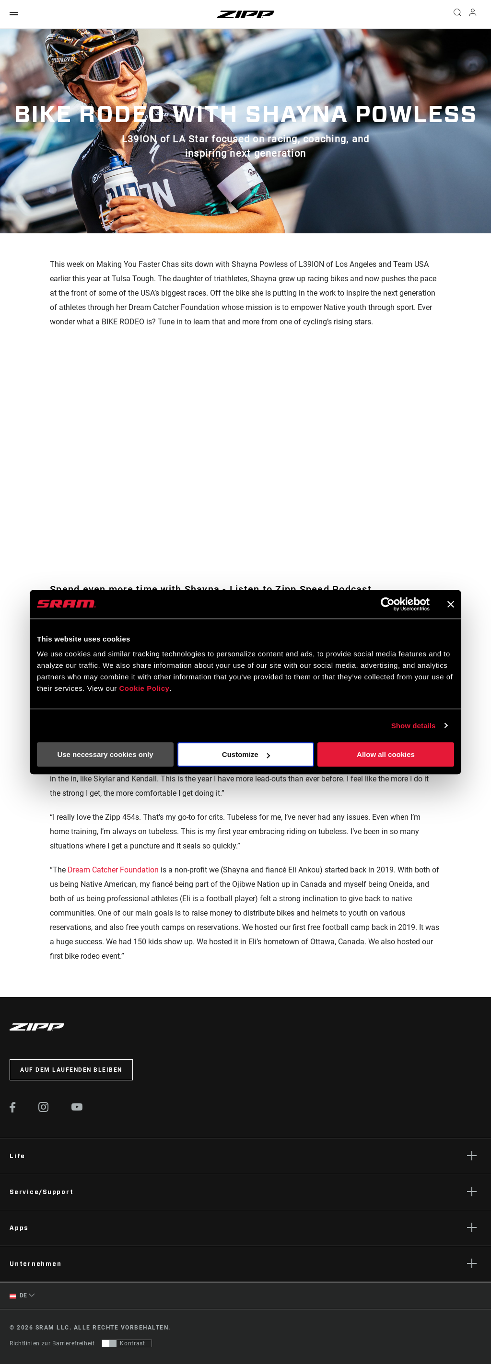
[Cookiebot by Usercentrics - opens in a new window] (388, 604)
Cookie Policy (144, 688)
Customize (246, 754)
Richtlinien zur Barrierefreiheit (52, 1343)
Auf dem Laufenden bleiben (71, 1069)
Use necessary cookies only (105, 754)
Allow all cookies (386, 754)
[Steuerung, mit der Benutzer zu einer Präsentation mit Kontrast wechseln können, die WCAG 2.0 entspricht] (127, 1343)
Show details (413, 726)
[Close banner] (450, 604)
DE (18, 1295)
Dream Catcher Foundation (113, 869)
